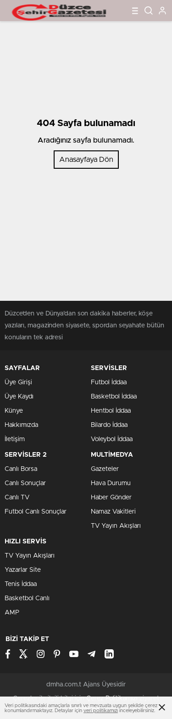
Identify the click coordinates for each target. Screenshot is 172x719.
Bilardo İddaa (109, 425)
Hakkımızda (21, 425)
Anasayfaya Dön (86, 159)
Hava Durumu (111, 483)
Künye (14, 411)
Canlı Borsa (21, 469)
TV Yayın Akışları (116, 526)
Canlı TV (17, 497)
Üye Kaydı (19, 396)
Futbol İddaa (109, 382)
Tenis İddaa (21, 584)
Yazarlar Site (23, 570)
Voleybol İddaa (112, 439)
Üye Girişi (18, 382)
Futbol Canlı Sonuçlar (36, 512)
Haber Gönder (111, 497)
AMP (12, 612)
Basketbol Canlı (27, 598)
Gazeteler (105, 469)
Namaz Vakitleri (113, 512)
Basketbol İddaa (114, 396)
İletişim (15, 439)
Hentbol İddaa (111, 411)
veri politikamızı (100, 710)
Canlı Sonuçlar (25, 483)
